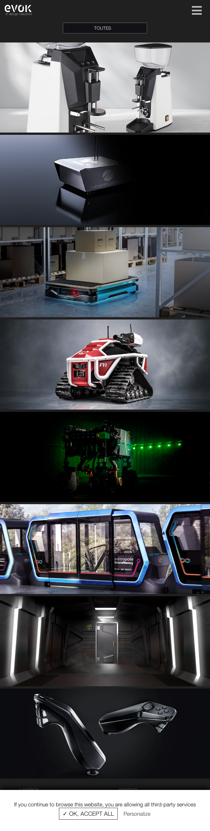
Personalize (137, 814)
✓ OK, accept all (88, 813)
